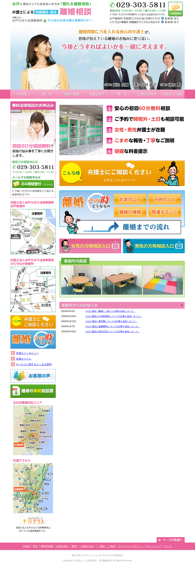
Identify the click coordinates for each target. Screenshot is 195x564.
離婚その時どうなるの (33, 339)
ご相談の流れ (147, 94)
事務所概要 (71, 94)
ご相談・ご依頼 (172, 94)
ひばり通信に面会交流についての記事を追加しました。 (113, 331)
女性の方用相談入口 (90, 246)
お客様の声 (33, 376)
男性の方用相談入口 (154, 246)
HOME (22, 94)
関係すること (164, 211)
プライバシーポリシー (130, 546)
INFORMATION (122, 305)
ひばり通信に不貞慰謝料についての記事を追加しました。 (114, 316)
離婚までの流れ (131, 226)
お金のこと (130, 199)
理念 (46, 94)
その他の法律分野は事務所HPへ (70, 21)
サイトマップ (153, 546)
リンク (168, 546)
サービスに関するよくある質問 (34, 364)
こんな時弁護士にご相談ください (122, 173)
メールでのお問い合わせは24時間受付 (175, 9)
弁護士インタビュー (27, 353)
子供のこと (164, 199)
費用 (122, 94)
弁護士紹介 (96, 94)
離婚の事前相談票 (33, 391)
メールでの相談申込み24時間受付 (33, 184)
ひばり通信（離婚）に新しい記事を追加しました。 (111, 311)
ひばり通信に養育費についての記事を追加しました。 (112, 321)
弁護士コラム (23, 358)
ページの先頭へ (171, 540)
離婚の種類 (130, 211)
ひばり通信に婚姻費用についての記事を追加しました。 (113, 326)
